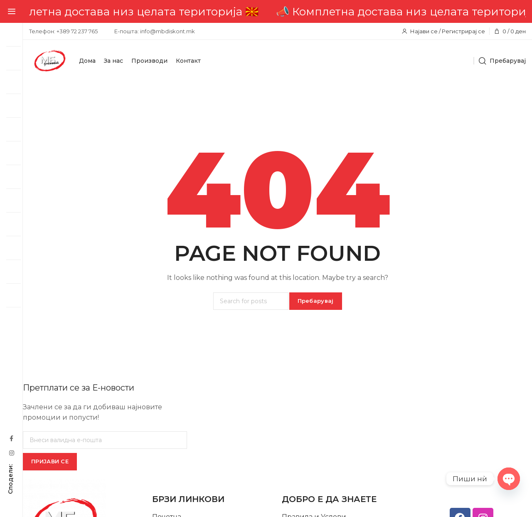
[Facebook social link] (11, 438)
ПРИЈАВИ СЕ (50, 461)
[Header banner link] (277, 11)
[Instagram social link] (11, 453)
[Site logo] (50, 61)
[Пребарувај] (502, 60)
